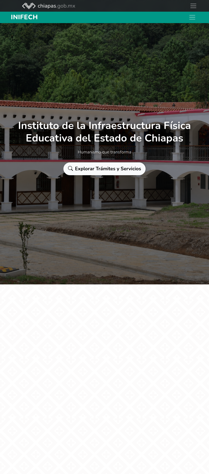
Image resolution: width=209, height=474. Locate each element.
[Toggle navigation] (193, 6)
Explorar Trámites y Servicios (104, 168)
